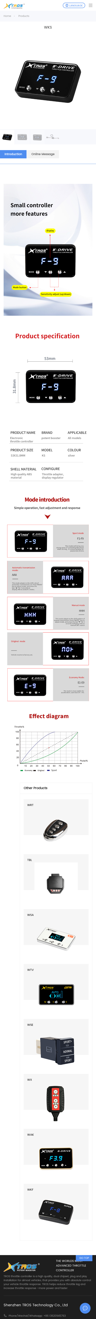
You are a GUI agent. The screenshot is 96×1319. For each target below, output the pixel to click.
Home (7, 16)
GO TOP (84, 1258)
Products (23, 16)
